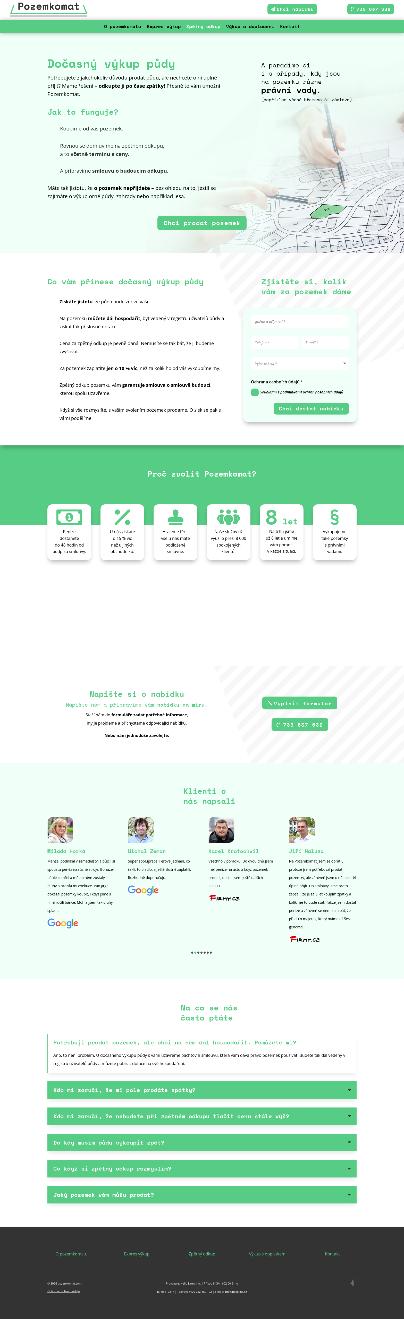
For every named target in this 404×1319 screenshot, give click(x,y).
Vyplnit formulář (303, 703)
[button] (192, 953)
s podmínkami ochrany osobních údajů (310, 392)
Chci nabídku (295, 9)
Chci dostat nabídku (311, 408)
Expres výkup (164, 27)
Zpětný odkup (203, 27)
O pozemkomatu (122, 27)
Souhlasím (297, 392)
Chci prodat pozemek (202, 222)
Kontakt (290, 27)
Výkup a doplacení (250, 27)
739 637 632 (374, 9)
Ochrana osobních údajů (63, 1291)
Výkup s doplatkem (267, 1254)
